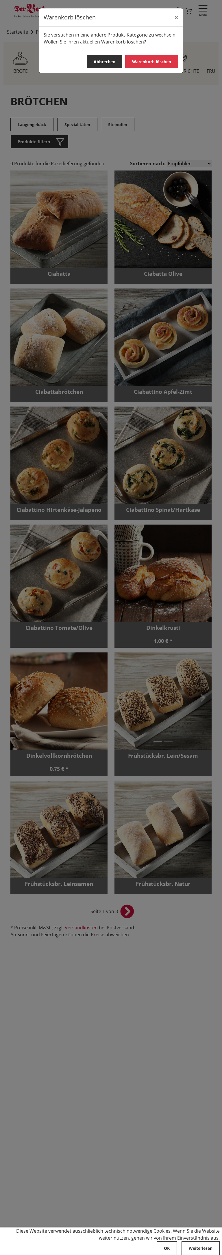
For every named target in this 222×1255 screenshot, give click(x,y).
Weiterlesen (200, 1248)
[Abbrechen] (176, 17)
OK (167, 1248)
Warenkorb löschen (151, 61)
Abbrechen (104, 61)
